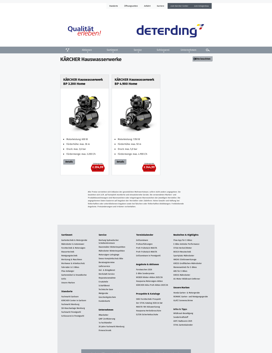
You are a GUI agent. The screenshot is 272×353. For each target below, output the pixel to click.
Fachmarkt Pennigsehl (71, 312)
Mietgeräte (103, 293)
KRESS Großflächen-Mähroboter (187, 263)
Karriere (160, 6)
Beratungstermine (107, 262)
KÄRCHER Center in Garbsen (73, 300)
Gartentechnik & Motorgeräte (74, 240)
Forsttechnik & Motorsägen (73, 248)
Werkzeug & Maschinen (71, 259)
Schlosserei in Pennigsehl (72, 316)
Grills (63, 278)
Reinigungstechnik (69, 255)
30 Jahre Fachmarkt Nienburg (111, 326)
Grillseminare (142, 240)
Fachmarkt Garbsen (70, 296)
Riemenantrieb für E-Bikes (185, 267)
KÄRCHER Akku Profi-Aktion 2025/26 (152, 285)
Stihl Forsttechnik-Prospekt (148, 299)
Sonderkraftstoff (180, 317)
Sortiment (112, 50)
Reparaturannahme (107, 277)
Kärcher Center (181, 6)
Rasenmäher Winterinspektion (112, 247)
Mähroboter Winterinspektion (112, 250)
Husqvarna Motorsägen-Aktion (149, 281)
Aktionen (87, 50)
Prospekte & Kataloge (148, 293)
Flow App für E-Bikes (182, 240)
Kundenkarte (104, 301)
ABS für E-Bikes (180, 271)
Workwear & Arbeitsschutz (73, 263)
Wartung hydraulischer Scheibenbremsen (109, 241)
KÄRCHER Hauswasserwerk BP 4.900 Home (134, 82)
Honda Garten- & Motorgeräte (186, 292)
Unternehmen (188, 50)
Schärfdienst (104, 285)
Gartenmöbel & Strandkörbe (74, 275)
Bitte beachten (202, 58)
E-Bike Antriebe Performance (186, 244)
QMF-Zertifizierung (107, 318)
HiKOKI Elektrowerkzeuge (184, 259)
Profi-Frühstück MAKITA (146, 248)
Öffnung (127, 6)
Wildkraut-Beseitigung (183, 313)
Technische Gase (106, 289)
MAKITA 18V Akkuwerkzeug (148, 306)
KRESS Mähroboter (181, 275)
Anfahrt (147, 6)
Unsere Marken (68, 282)
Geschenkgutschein (107, 297)
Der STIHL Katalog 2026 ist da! (149, 303)
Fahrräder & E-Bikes (70, 267)
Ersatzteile (103, 281)
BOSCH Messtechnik (182, 251)
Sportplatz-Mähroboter (183, 255)
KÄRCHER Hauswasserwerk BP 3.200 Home (83, 82)
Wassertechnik (67, 251)
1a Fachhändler (105, 322)
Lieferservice (104, 266)
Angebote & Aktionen (147, 264)
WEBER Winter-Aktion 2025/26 (149, 277)
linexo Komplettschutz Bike (111, 258)
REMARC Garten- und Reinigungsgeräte (190, 296)
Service (138, 50)
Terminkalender (144, 234)
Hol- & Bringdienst (107, 270)
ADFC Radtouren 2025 (182, 321)
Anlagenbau (203, 6)
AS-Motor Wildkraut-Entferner (186, 278)
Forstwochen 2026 (144, 269)
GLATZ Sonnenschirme (183, 300)
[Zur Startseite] (170, 30)
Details (69, 161)
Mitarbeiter (103, 315)
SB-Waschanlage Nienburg (73, 308)
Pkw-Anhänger (67, 271)
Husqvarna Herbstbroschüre (148, 310)
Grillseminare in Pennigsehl (148, 255)
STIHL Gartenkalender (183, 324)
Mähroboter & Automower (72, 244)
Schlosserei (163, 50)
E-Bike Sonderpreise (145, 273)
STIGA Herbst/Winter (182, 248)
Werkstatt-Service (107, 274)
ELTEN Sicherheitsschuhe (147, 314)
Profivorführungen (144, 244)
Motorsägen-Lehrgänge (109, 254)
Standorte (113, 6)
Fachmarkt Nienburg (70, 304)
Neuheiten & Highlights (186, 234)
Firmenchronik (105, 330)
